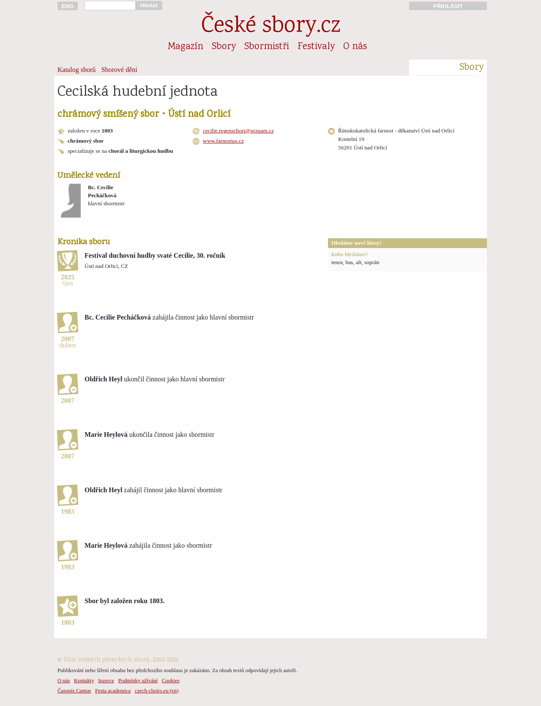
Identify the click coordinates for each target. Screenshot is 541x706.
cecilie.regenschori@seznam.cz (238, 130)
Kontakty (84, 681)
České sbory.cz (270, 27)
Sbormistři (266, 47)
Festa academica (113, 691)
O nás (355, 47)
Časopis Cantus (74, 691)
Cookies (171, 681)
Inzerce (106, 681)
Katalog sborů (76, 69)
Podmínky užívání (138, 681)
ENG (68, 6)
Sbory (224, 47)
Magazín (185, 47)
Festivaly (316, 47)
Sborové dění (119, 69)
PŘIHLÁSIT (448, 6)
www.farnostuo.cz (223, 141)
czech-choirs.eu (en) (157, 691)
